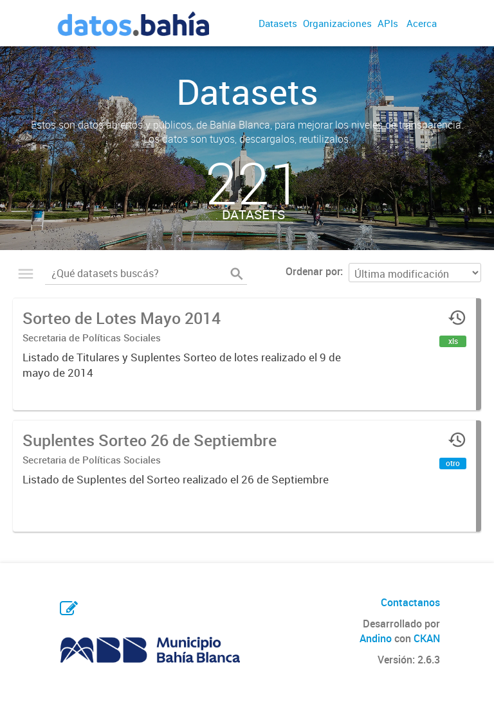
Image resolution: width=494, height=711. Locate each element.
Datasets (278, 23)
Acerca (422, 23)
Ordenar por (313, 271)
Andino (376, 638)
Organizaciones (337, 23)
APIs (388, 23)
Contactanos (410, 602)
